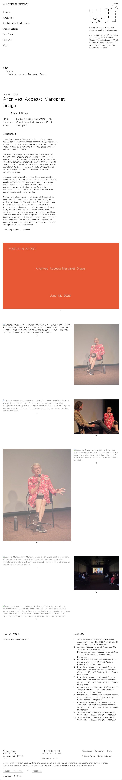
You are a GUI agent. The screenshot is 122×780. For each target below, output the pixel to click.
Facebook (57, 753)
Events (9, 71)
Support (8, 40)
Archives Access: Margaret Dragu (26, 74)
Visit (6, 45)
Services (8, 34)
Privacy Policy (88, 756)
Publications (10, 29)
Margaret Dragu (19, 113)
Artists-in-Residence (16, 23)
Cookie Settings (104, 756)
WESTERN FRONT (15, 4)
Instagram (46, 753)
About (6, 12)
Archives (8, 18)
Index (5, 68)
